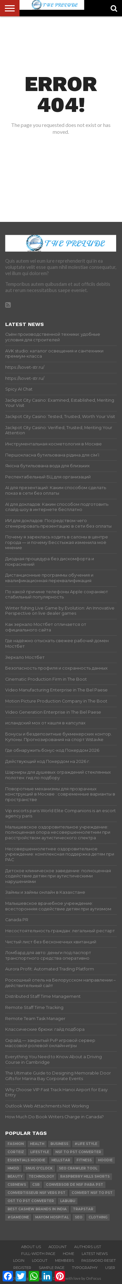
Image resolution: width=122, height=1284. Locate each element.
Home (68, 1253)
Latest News (95, 1253)
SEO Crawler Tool (78, 1168)
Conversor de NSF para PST (74, 1185)
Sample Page (51, 1267)
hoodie (105, 1160)
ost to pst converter (30, 1201)
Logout (39, 1260)
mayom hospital (52, 1217)
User (110, 1267)
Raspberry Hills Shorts (85, 1176)
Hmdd (13, 1168)
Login (18, 1260)
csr (36, 1185)
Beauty (14, 1176)
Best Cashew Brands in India (37, 1209)
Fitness (84, 1160)
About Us (31, 1247)
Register (22, 1267)
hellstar (60, 1160)
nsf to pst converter (78, 1152)
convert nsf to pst (92, 1193)
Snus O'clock (39, 1168)
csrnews (16, 1185)
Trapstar (83, 1209)
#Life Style (86, 1144)
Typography (85, 1267)
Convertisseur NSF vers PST (36, 1193)
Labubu (67, 1201)
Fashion (15, 1144)
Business (59, 1144)
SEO (78, 1217)
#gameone (18, 1217)
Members (64, 1260)
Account (57, 1247)
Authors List (87, 1247)
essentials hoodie (26, 1160)
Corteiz (15, 1152)
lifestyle (39, 1152)
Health (37, 1144)
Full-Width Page (38, 1253)
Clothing (97, 1217)
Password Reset (98, 1260)
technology (41, 1176)
